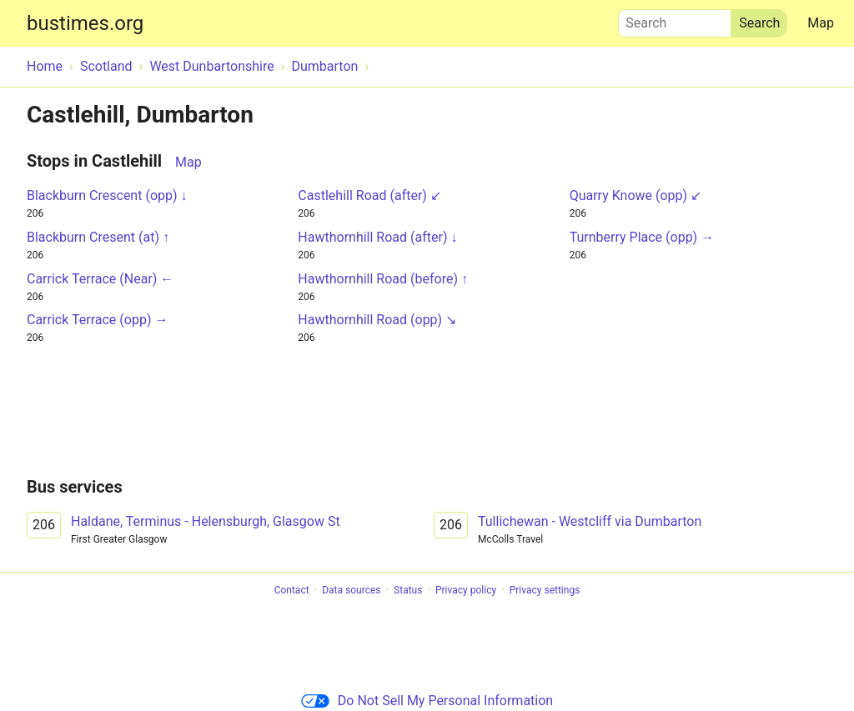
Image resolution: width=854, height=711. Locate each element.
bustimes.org (85, 23)
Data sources (351, 590)
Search (674, 19)
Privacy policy (465, 590)
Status (408, 590)
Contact (291, 590)
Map (820, 23)
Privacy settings (545, 590)
